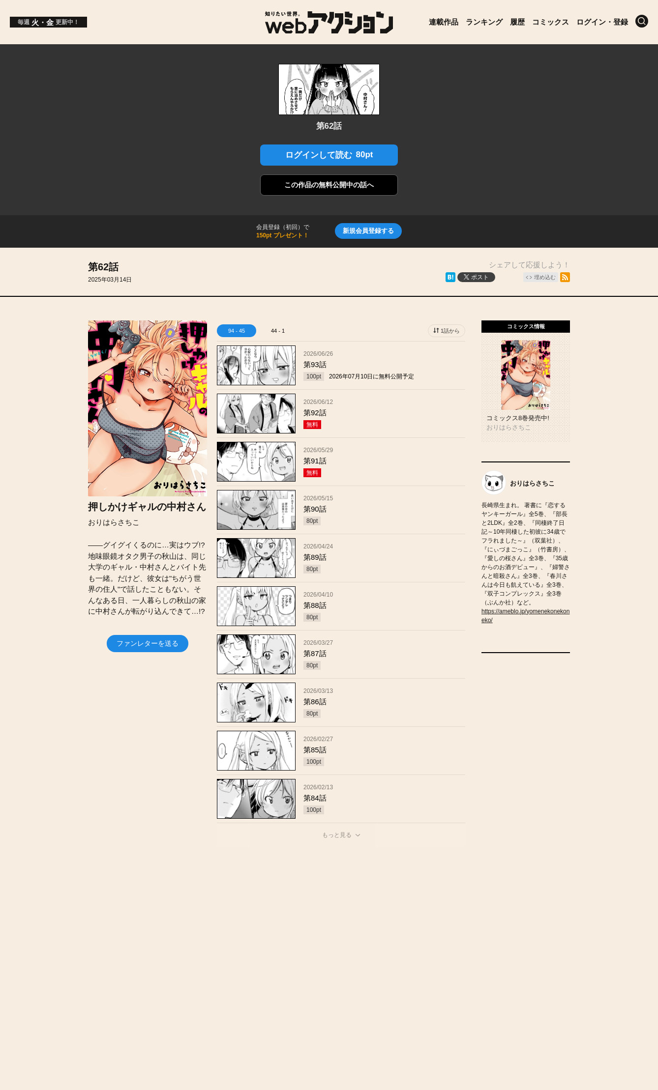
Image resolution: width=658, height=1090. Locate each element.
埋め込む (545, 277)
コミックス (550, 22)
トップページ (70, 936)
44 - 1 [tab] (278, 331)
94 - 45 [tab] (236, 331)
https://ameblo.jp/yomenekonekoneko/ (525, 616)
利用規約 (394, 936)
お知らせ (190, 936)
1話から (450, 331)
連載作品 (443, 22)
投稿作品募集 (134, 936)
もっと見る (337, 835)
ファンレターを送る (148, 643)
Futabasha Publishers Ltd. (319, 969)
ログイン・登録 (602, 22)
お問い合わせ (296, 936)
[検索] (641, 21)
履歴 (517, 22)
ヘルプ (349, 936)
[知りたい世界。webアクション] (329, 30)
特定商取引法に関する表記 (473, 936)
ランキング (484, 22)
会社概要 (239, 936)
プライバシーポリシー (574, 936)
